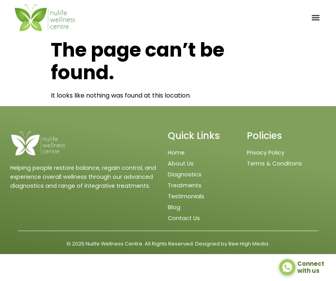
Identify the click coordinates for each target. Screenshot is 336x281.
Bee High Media (248, 243)
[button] (315, 17)
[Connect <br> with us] (287, 267)
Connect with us (310, 267)
